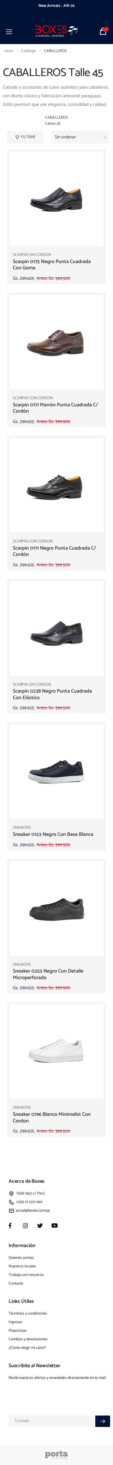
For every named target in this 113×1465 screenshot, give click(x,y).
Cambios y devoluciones (28, 1339)
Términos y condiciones (28, 1313)
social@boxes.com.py (29, 1210)
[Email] (52, 1421)
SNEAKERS (22, 827)
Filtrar (25, 137)
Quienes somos (21, 1258)
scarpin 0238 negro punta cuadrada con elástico (52, 694)
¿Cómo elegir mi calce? (27, 1348)
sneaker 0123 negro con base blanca (53, 834)
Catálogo (28, 51)
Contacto (16, 1283)
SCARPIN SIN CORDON (32, 255)
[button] (104, 31)
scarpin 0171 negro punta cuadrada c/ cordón (54, 551)
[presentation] (20, 9)
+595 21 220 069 (25, 1202)
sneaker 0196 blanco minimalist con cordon (52, 1117)
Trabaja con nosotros (26, 1275)
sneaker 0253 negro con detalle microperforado (48, 974)
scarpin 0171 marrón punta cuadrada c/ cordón (55, 408)
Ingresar (15, 1322)
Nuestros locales (22, 1266)
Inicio (8, 51)
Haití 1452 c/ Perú (27, 1193)
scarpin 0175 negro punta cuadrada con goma (52, 265)
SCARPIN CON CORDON (33, 398)
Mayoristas (18, 1330)
